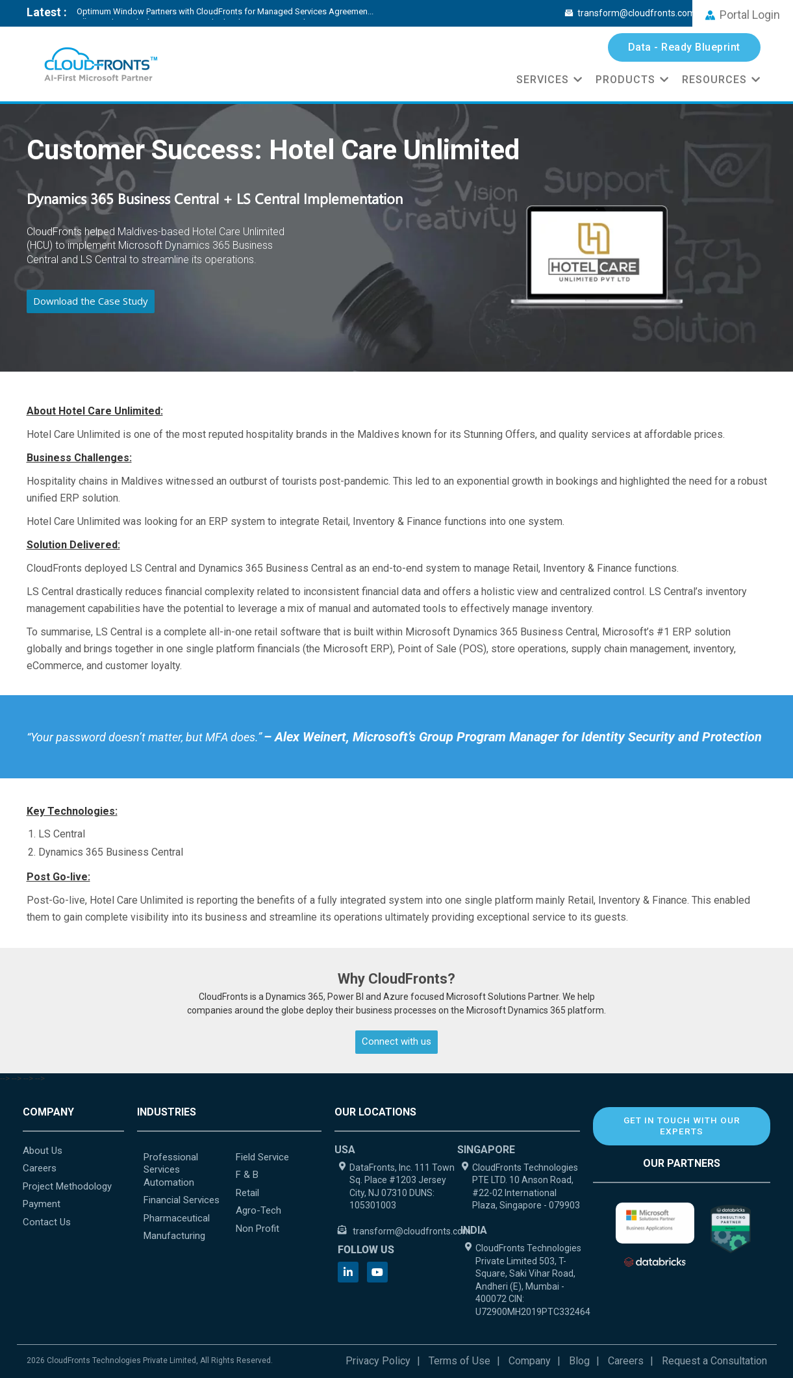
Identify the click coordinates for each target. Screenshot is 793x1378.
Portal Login (742, 14)
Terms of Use (459, 1361)
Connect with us (396, 1041)
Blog (579, 1361)
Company (530, 1361)
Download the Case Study (90, 300)
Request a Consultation (714, 1361)
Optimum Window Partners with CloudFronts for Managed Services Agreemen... (225, 11)
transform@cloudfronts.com (630, 13)
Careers (626, 1361)
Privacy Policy (378, 1361)
